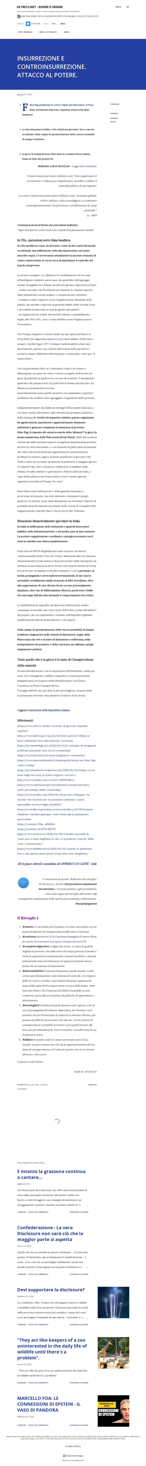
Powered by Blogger (73, 1456)
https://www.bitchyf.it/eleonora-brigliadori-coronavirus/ (51, 755)
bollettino (114, 118)
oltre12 (113, 121)
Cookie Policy (73, 1446)
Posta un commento (38, 1212)
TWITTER (33, 23)
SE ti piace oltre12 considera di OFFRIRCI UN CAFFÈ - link (57, 864)
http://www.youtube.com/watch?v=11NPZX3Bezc (45, 779)
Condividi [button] (114, 104)
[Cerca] (118, 6)
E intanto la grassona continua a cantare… (51, 1174)
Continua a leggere (79, 1212)
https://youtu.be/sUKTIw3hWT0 (36, 829)
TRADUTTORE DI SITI (88, 16)
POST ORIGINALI (24, 32)
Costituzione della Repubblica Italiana (48, 710)
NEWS (65, 32)
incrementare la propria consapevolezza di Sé (60, 941)
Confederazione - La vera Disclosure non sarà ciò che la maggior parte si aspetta (50, 1233)
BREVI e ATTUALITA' (46, 32)
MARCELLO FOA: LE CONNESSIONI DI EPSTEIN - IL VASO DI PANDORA (49, 1404)
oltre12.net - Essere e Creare (40, 7)
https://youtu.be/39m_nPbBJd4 (36, 824)
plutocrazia (54, 339)
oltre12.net (48, 884)
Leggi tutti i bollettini (84, 166)
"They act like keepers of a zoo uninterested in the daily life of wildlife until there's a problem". (52, 1349)
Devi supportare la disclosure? (51, 1290)
